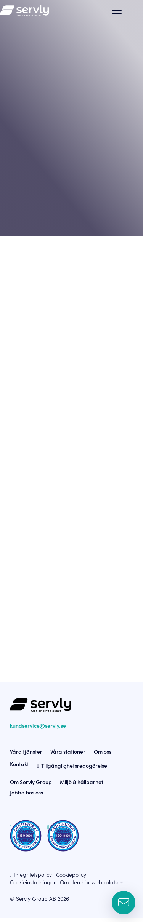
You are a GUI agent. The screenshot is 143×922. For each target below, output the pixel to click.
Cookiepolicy (71, 878)
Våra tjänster (26, 755)
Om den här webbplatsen (92, 886)
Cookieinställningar (33, 886)
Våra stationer (67, 755)
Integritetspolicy (33, 878)
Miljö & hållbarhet (81, 786)
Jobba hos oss (26, 796)
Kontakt (19, 768)
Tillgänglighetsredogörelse (74, 769)
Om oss (102, 755)
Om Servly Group (31, 786)
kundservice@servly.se (38, 729)
